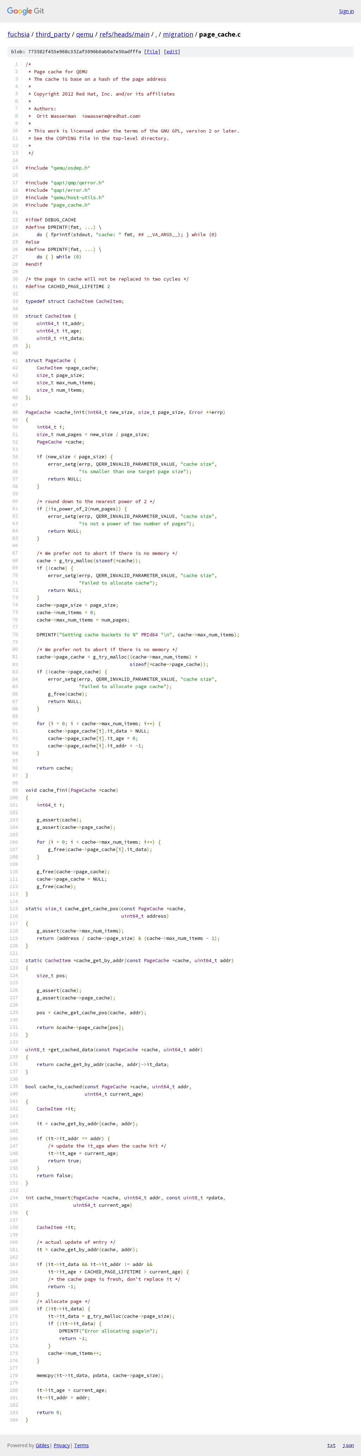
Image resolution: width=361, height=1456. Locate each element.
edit (172, 52)
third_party (53, 34)
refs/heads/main (124, 34)
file (152, 52)
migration (178, 34)
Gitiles (42, 1445)
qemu (84, 34)
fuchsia (19, 34)
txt (331, 1445)
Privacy (62, 1445)
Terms (81, 1445)
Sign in (346, 11)
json (348, 1445)
